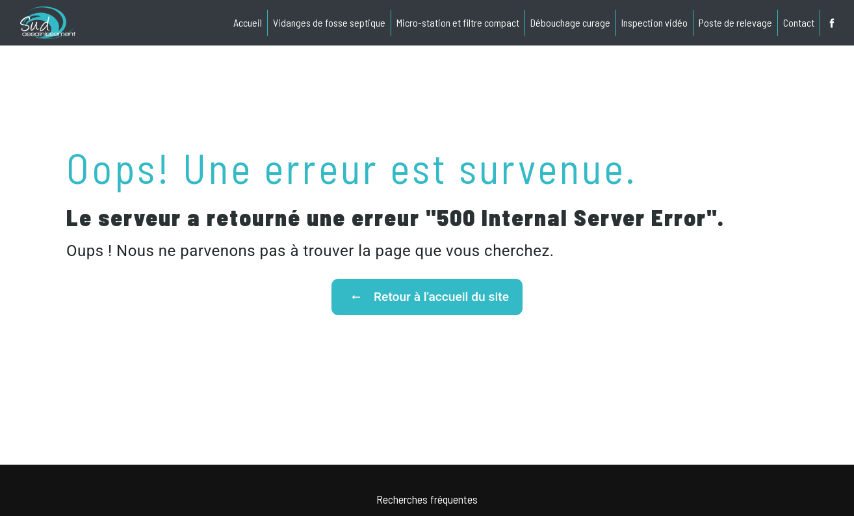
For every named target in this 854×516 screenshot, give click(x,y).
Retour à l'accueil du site (427, 297)
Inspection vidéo (654, 22)
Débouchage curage (570, 22)
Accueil (247, 22)
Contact (798, 22)
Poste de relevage (735, 22)
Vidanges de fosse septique (329, 22)
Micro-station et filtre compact (457, 22)
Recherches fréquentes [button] (427, 499)
